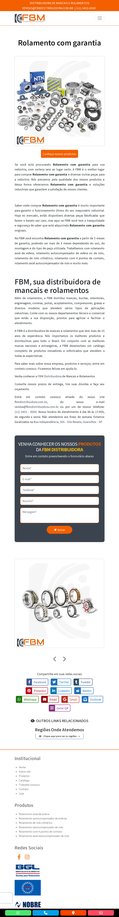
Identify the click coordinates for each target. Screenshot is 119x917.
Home (22, 767)
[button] (55, 659)
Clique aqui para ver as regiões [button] (58, 736)
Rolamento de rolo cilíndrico (35, 822)
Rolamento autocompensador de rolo (41, 827)
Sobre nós (25, 771)
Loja (21, 793)
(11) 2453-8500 (86, 8)
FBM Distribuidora (50, 376)
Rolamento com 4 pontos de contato (40, 831)
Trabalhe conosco (29, 784)
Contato (24, 789)
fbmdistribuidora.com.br (31, 402)
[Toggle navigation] (100, 18)
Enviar (59, 530)
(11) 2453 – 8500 (26, 412)
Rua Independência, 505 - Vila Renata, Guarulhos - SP (68, 422)
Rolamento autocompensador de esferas (43, 818)
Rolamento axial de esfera (34, 814)
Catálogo (24, 780)
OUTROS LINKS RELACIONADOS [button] (62, 720)
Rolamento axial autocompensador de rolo (44, 836)
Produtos (24, 776)
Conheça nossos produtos (59, 154)
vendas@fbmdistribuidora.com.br (47, 8)
